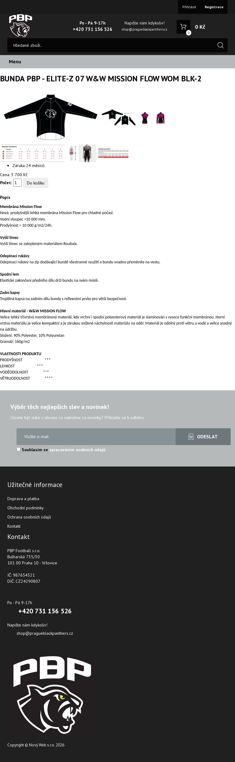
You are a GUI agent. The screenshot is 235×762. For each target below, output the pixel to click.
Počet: (6, 182)
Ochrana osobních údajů (29, 517)
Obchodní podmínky (25, 508)
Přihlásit (189, 7)
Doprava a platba (23, 498)
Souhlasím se (61, 449)
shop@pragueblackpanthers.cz (144, 29)
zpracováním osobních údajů (77, 449)
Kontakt (14, 526)
